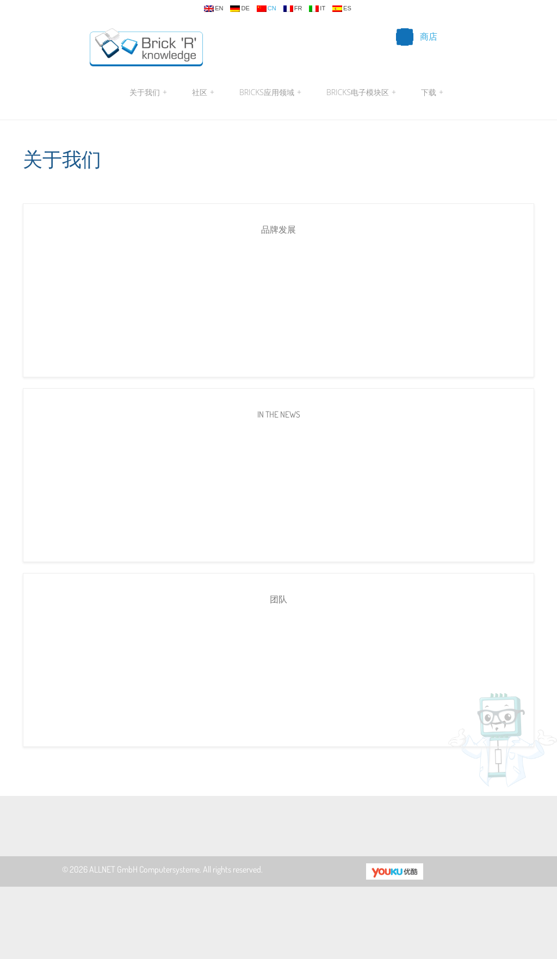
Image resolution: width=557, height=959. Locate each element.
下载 (431, 92)
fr (292, 8)
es (341, 8)
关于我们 (148, 92)
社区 (203, 92)
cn (266, 8)
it (317, 8)
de (239, 8)
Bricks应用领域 (270, 92)
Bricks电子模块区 (361, 92)
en (213, 8)
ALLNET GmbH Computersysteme (144, 869)
